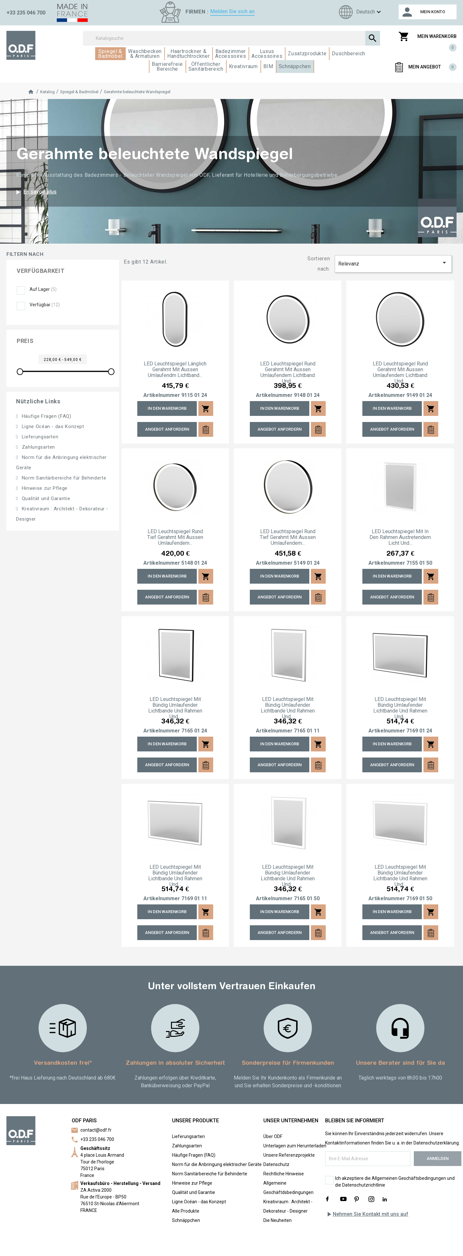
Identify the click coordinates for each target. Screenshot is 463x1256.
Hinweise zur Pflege (44, 488)
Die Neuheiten (277, 1220)
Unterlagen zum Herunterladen (294, 1145)
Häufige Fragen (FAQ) (45, 416)
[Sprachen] (359, 12)
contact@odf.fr (96, 1130)
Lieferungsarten (39, 437)
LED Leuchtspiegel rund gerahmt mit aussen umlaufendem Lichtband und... (287, 372)
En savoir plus (35, 192)
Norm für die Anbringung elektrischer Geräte (217, 1164)
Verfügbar (45, 304)
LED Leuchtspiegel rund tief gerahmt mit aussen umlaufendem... (175, 537)
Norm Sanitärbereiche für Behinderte (63, 478)
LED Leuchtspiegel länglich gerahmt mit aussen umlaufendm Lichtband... (175, 369)
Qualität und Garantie (45, 498)
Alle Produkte (185, 1211)
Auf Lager (43, 289)
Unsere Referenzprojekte (289, 1155)
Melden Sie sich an (232, 11)
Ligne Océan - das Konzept (52, 426)
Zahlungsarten (37, 447)
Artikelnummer (161, 395)
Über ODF (272, 1136)
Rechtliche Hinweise (283, 1173)
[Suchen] (231, 38)
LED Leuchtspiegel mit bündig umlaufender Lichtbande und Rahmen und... (175, 708)
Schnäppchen (186, 1220)
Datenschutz (276, 1164)
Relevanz (393, 263)
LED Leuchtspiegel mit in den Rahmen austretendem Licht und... (400, 537)
